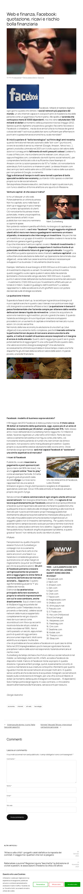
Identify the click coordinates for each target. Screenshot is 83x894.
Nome (9, 786)
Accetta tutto (72, 884)
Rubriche (41, 78)
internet (20, 706)
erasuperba (17, 78)
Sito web (9, 805)
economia (11, 706)
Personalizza (40, 884)
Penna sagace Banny (30, 78)
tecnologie (38, 706)
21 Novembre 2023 (75, 864)
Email (9, 796)
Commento (11, 759)
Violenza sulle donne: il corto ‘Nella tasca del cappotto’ (19, 725)
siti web (28, 706)
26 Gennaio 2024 (76, 854)
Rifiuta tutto (56, 884)
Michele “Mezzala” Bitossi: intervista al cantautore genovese (56, 725)
